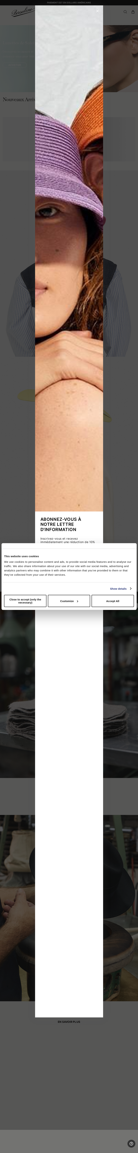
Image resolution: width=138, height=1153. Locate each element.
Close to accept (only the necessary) (25, 601)
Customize (69, 600)
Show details (118, 588)
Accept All (112, 600)
